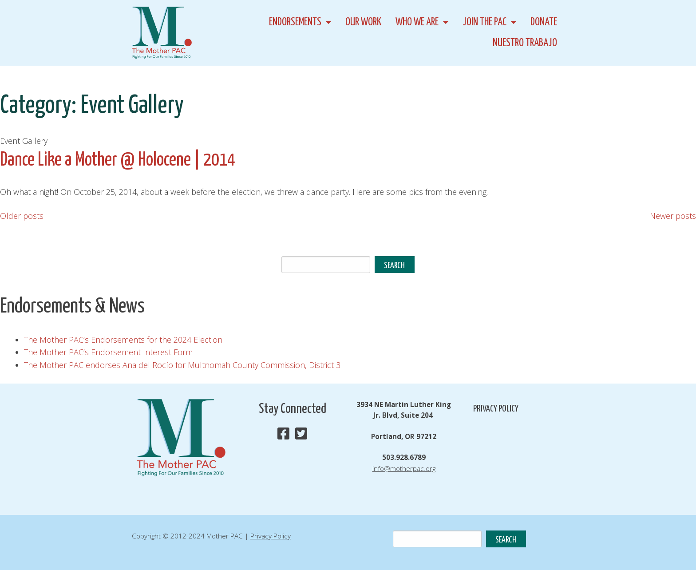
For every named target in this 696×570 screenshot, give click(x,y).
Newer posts (673, 215)
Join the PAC (484, 22)
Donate (543, 22)
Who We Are (417, 22)
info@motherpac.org (403, 468)
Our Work (363, 22)
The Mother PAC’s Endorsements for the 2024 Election (123, 339)
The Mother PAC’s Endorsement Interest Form (108, 352)
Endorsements (295, 22)
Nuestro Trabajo (525, 43)
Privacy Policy (495, 408)
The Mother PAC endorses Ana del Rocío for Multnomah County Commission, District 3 (182, 365)
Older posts (22, 215)
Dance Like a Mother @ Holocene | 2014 (117, 160)
